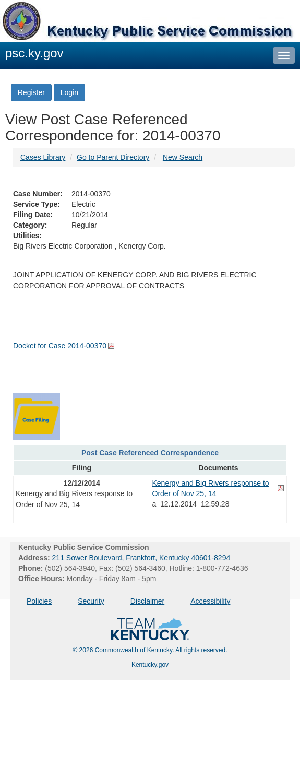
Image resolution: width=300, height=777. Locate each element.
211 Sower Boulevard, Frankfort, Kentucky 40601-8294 (141, 558)
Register (31, 92)
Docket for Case (59, 346)
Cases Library (42, 157)
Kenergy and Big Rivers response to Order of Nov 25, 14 (210, 488)
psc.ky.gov (34, 53)
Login (69, 92)
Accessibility (210, 601)
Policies (39, 601)
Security (91, 601)
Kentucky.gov (150, 664)
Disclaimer (147, 601)
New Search (182, 157)
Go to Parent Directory (113, 157)
